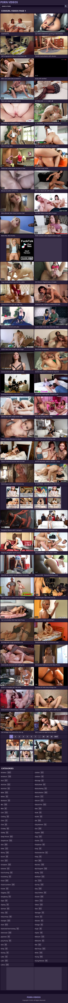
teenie (38, 916)
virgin (38, 928)
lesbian (39, 772)
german (5, 908)
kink (4, 944)
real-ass (39, 864)
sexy (38, 888)
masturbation (41, 792)
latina (5, 964)
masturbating (41, 788)
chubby (5, 828)
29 (47, 736)
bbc (4, 804)
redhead (40, 876)
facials (5, 888)
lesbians (39, 776)
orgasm (39, 832)
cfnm (4, 820)
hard (4, 924)
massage (39, 780)
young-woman (41, 960)
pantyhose (40, 844)
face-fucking (7, 872)
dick (4, 844)
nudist (38, 816)
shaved (39, 896)
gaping (5, 904)
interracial (6, 932)
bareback (5, 800)
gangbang (6, 896)
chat (4, 824)
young (39, 956)
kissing (5, 952)
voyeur (39, 932)
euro (4, 860)
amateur (6, 772)
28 (43, 736)
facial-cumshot (8, 884)
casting (5, 816)
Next (56, 736)
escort (4, 856)
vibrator (39, 920)
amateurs (6, 776)
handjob (5, 920)
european (6, 864)
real (38, 860)
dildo (4, 848)
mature (39, 796)
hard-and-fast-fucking (10, 928)
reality (39, 872)
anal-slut (5, 788)
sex (38, 880)
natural (39, 800)
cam (4, 812)
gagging (5, 892)
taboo (39, 900)
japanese (5, 936)
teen (38, 908)
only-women (41, 824)
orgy (38, 836)
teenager (39, 912)
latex (4, 956)
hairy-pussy (6, 916)
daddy (4, 832)
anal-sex (5, 784)
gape (4, 900)
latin (4, 960)
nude (38, 812)
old (38, 820)
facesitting (6, 876)
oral (38, 828)
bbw (4, 808)
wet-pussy (40, 948)
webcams (39, 940)
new (38, 808)
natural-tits (40, 804)
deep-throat (7, 836)
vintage (39, 924)
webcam (39, 936)
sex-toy (39, 884)
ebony (5, 852)
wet (38, 944)
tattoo (39, 904)
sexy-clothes (40, 892)
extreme (5, 868)
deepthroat (6, 840)
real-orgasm (41, 868)
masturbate (40, 784)
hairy (4, 912)
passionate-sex (41, 852)
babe (4, 792)
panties (39, 840)
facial (5, 880)
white (39, 952)
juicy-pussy (6, 940)
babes (4, 796)
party (38, 848)
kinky (4, 948)
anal (4, 780)
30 (51, 736)
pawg (38, 856)
